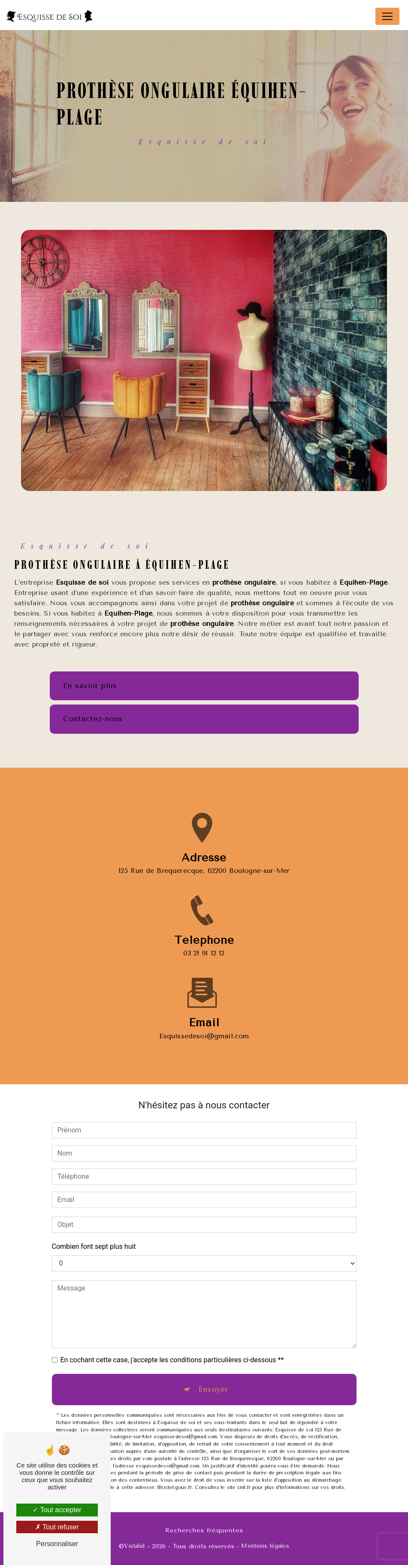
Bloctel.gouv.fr (174, 1487)
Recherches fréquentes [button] (204, 1530)
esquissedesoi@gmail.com (204, 1026)
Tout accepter (57, 1509)
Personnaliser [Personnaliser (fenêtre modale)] (57, 1543)
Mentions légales (265, 1546)
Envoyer (213, 1389)
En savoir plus (90, 686)
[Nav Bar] (387, 16)
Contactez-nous (93, 719)
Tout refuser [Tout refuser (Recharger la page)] (57, 1527)
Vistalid (134, 1546)
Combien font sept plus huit (94, 1246)
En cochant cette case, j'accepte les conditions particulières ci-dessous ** (172, 1360)
